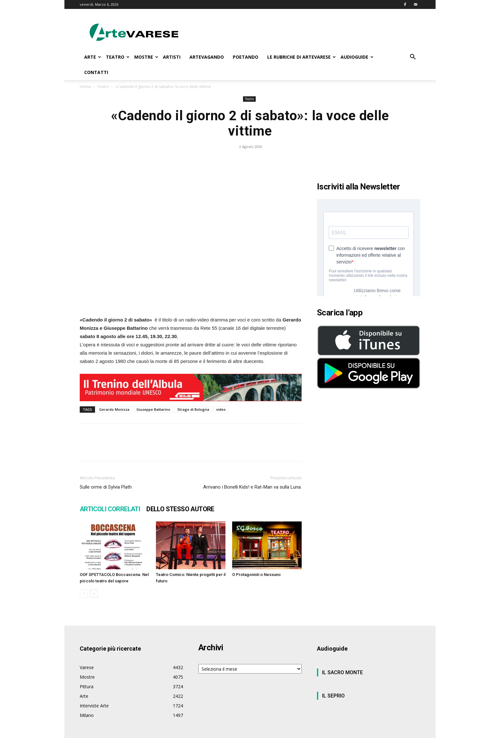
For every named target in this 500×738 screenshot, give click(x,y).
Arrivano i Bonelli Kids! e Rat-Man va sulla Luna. (252, 487)
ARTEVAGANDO (206, 57)
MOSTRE (146, 57)
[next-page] (94, 594)
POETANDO (245, 57)
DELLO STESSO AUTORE (180, 509)
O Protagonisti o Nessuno (256, 574)
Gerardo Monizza (114, 409)
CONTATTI (96, 72)
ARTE (92, 57)
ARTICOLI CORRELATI (110, 509)
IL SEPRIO (333, 696)
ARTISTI (171, 57)
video (221, 409)
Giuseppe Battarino (153, 409)
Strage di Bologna (193, 409)
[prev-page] (84, 594)
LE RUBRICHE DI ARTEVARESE (301, 57)
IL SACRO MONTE (342, 672)
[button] (412, 58)
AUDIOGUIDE (357, 57)
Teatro (103, 86)
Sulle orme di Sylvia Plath (106, 487)
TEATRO (117, 57)
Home (85, 86)
